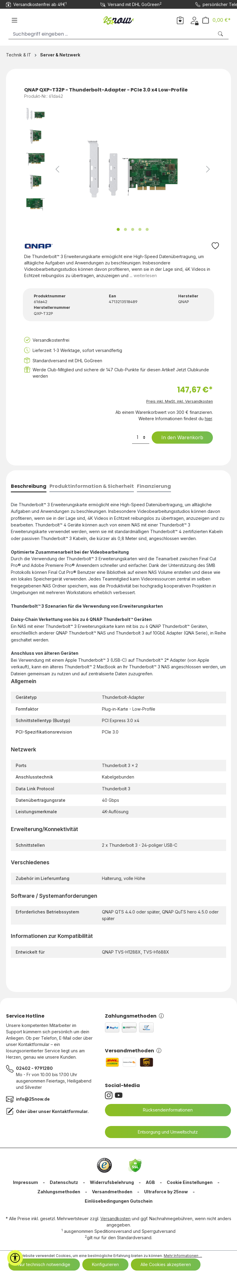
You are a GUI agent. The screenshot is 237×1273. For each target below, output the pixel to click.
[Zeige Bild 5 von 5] (147, 229)
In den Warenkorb (178, 437)
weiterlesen (145, 275)
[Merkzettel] (180, 20)
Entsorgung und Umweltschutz (164, 1132)
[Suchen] (221, 34)
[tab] (28, 486)
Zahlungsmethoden (134, 1015)
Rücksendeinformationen (164, 1110)
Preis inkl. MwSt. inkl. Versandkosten (179, 401)
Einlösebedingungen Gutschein (119, 1201)
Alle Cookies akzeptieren (166, 1264)
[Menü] (14, 20)
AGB (150, 1182)
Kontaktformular (69, 1111)
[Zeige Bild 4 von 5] (139, 229)
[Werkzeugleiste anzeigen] (15, 1258)
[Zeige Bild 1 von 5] (118, 229)
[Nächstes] (208, 169)
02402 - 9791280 (34, 1068)
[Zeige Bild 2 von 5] (125, 229)
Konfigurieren (105, 1264)
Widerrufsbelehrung (112, 1182)
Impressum (25, 1182)
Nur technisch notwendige (44, 1264)
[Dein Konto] (194, 20)
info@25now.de (33, 1099)
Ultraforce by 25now (166, 1191)
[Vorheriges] (57, 169)
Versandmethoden (133, 1050)
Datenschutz (64, 1182)
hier (208, 418)
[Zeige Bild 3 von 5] (132, 229)
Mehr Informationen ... (183, 1255)
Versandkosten (115, 1218)
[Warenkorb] (216, 20)
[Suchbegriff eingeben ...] (111, 34)
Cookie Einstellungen (190, 1182)
